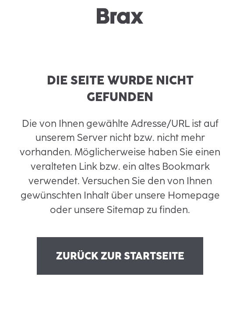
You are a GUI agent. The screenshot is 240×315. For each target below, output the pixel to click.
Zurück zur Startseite (120, 256)
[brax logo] (120, 16)
